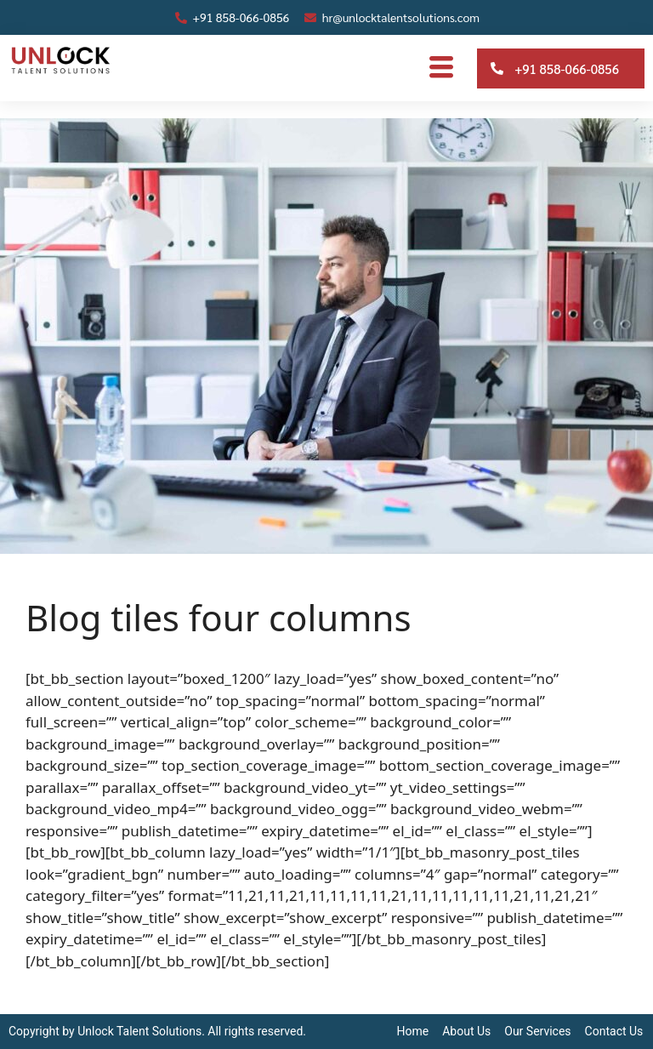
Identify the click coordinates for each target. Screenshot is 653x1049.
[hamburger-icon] (441, 68)
